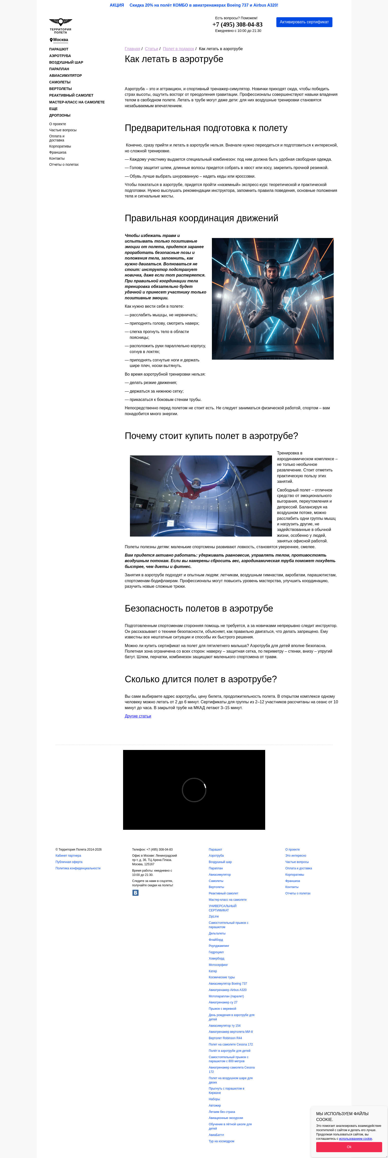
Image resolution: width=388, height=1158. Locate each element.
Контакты (56, 158)
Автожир (215, 1105)
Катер (213, 971)
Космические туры (222, 977)
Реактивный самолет (71, 95)
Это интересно (295, 855)
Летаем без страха (222, 1112)
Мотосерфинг (218, 965)
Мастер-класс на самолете (77, 102)
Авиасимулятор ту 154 (225, 1025)
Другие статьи (138, 716)
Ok (349, 1147)
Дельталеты (217, 933)
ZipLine (214, 916)
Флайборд (216, 940)
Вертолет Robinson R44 (225, 1038)
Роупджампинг (219, 946)
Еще (53, 109)
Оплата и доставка (56, 138)
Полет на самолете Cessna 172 (231, 1044)
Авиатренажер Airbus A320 (228, 990)
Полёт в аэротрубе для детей (229, 1051)
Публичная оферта (69, 862)
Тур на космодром (221, 1141)
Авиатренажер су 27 (223, 1002)
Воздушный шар (66, 62)
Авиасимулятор (65, 75)
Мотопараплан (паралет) (226, 996)
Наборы (214, 1099)
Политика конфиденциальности (78, 868)
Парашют (58, 49)
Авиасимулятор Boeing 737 (228, 983)
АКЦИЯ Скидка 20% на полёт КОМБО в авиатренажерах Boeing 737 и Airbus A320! (194, 5)
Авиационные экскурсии (226, 1118)
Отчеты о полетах (64, 164)
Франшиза (57, 152)
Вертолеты (60, 89)
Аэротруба (60, 56)
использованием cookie (355, 1139)
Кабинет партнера (68, 855)
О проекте (57, 124)
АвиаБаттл (216, 1135)
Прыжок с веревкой (222, 1008)
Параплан (59, 69)
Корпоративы (60, 146)
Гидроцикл (216, 952)
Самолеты (60, 82)
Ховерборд (216, 958)
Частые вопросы (63, 130)
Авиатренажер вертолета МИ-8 (231, 1032)
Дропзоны (59, 115)
